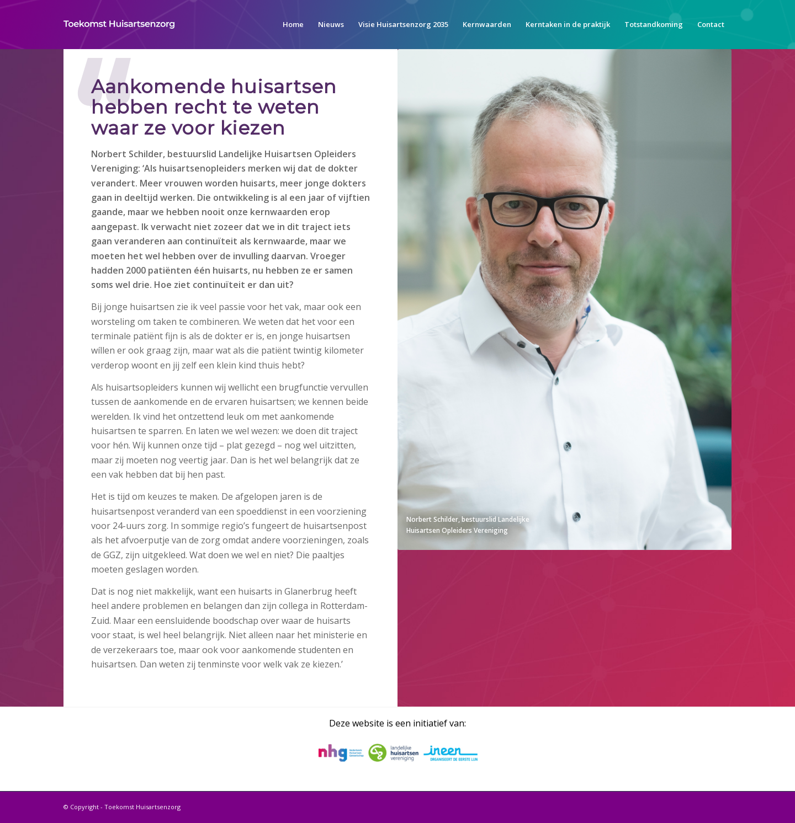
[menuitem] (293, 24)
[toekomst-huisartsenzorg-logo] (118, 24)
